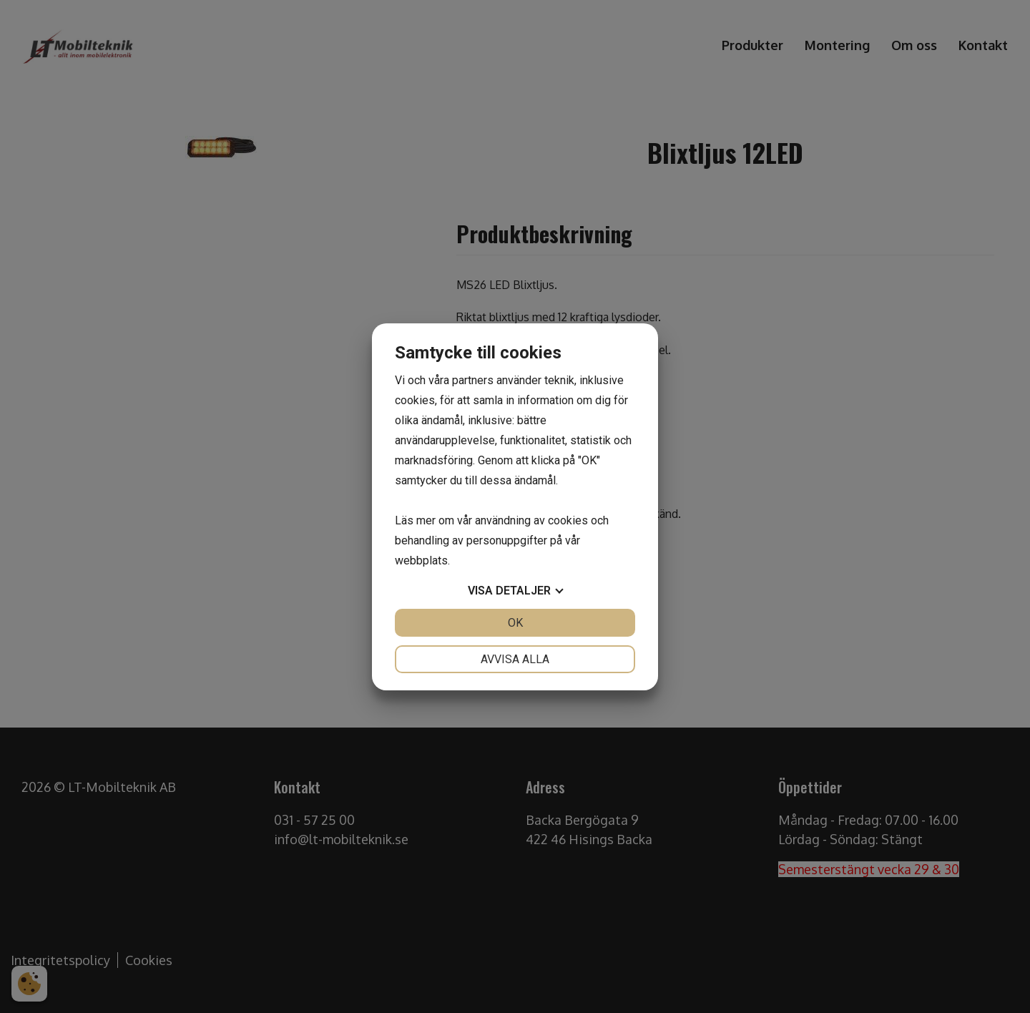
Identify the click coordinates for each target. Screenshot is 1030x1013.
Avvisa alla (515, 659)
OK (515, 623)
